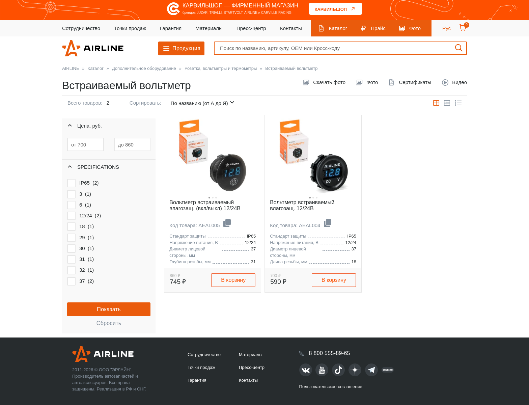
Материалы (208, 28)
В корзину (233, 280)
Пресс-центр (251, 28)
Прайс (378, 28)
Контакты (291, 28)
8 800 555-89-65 (329, 353)
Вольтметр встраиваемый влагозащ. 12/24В (302, 205)
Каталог (338, 28)
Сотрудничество (81, 28)
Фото (415, 28)
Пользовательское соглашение (330, 386)
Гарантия (171, 28)
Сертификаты (415, 82)
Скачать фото (329, 82)
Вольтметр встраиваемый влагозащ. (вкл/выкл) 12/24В (205, 205)
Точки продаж (130, 28)
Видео (459, 82)
